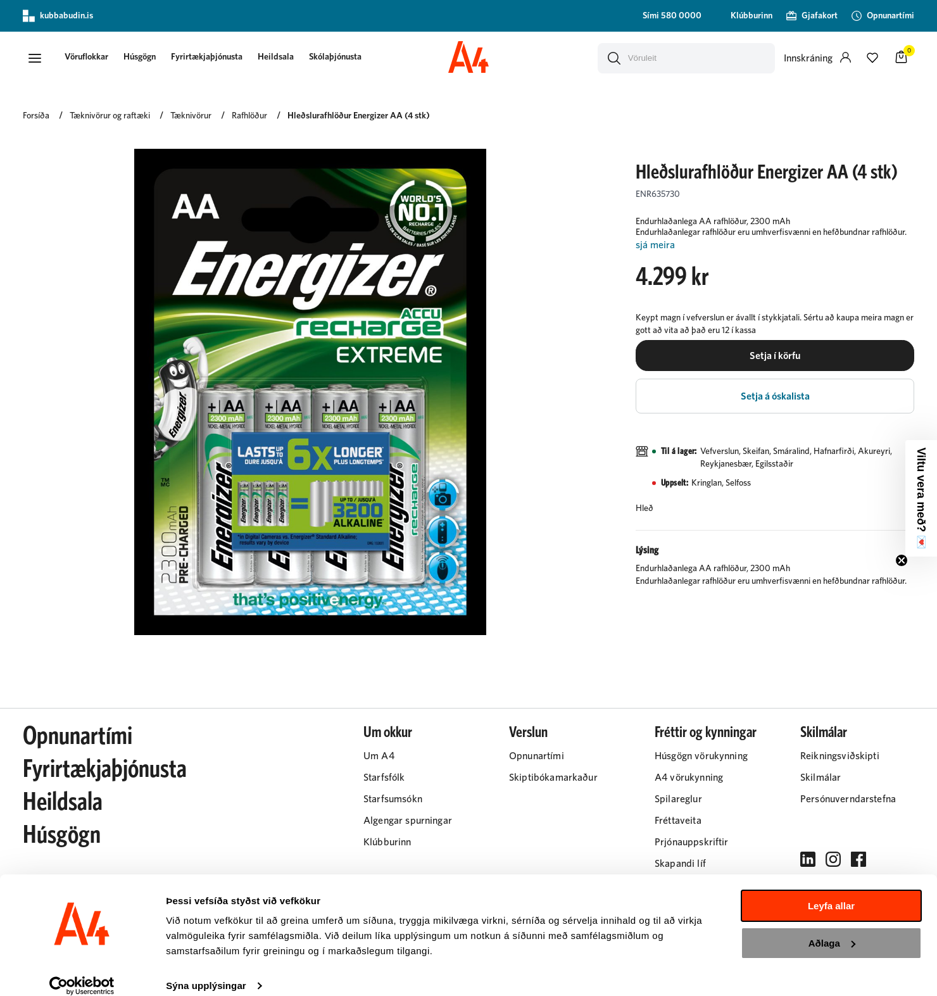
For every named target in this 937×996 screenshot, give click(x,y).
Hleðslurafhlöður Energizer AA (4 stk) (358, 118)
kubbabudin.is (58, 15)
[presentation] (93, 59)
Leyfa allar (831, 891)
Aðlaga (831, 928)
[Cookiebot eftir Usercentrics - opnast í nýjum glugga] (82, 971)
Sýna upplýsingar (206, 971)
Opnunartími (77, 739)
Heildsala (282, 58)
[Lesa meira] (775, 248)
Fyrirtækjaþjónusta (213, 58)
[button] (35, 59)
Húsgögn (146, 58)
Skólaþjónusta (341, 58)
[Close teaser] (901, 560)
